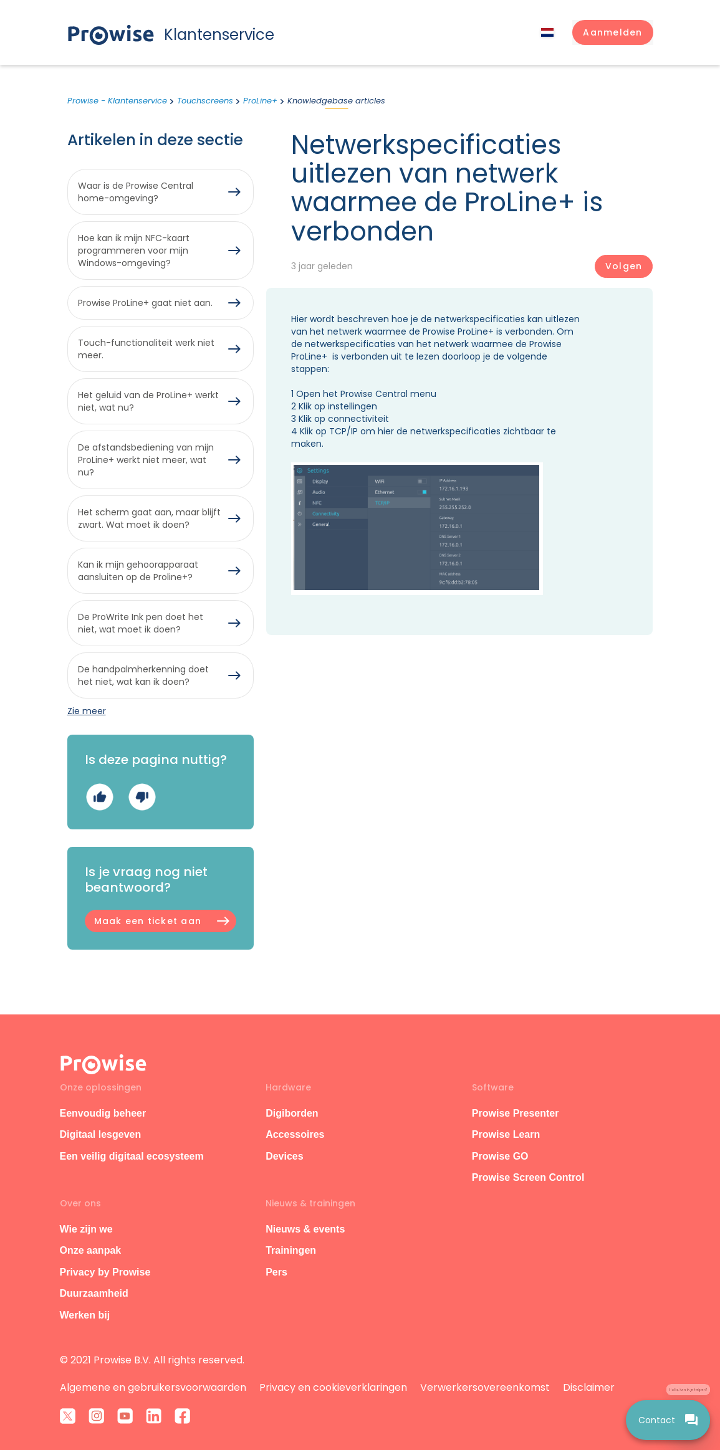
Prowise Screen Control (528, 1177)
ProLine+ (260, 101)
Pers (276, 1272)
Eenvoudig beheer (103, 1113)
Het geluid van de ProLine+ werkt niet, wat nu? (148, 401)
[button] (612, 32)
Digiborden (292, 1113)
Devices (285, 1156)
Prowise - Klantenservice (117, 101)
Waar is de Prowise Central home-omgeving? (135, 191)
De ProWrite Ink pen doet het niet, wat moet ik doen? (140, 623)
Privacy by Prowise (105, 1272)
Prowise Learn (506, 1134)
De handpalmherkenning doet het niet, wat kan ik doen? (143, 675)
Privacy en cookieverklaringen (333, 1387)
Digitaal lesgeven (101, 1134)
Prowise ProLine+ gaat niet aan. (145, 303)
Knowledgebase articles (336, 101)
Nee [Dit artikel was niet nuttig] (141, 797)
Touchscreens (205, 101)
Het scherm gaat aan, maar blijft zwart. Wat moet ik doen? (149, 518)
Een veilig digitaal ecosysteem (132, 1156)
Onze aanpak (91, 1250)
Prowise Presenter (515, 1113)
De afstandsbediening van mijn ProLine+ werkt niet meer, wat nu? (146, 460)
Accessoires (295, 1134)
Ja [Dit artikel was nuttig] (99, 797)
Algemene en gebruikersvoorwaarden (153, 1387)
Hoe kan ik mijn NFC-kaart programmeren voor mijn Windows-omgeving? (134, 250)
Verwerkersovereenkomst (485, 1387)
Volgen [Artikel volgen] (623, 266)
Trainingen (291, 1250)
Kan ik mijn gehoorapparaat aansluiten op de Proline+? (138, 570)
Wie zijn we (86, 1229)
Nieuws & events (305, 1229)
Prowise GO (500, 1156)
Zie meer (86, 711)
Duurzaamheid (94, 1293)
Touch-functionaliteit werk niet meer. (146, 348)
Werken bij (85, 1315)
